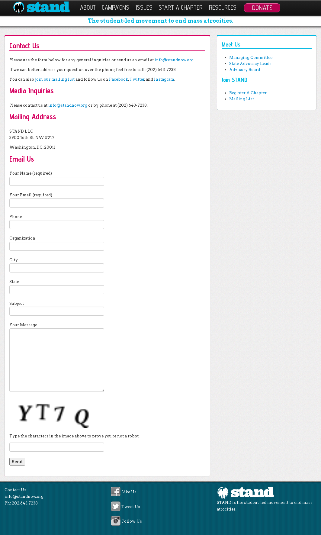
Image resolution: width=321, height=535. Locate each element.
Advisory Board (244, 69)
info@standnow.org (174, 60)
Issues (144, 7)
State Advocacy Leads (250, 63)
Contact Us (15, 490)
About (88, 7)
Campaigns (115, 7)
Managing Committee (250, 57)
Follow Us (131, 521)
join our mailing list (55, 79)
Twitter (137, 79)
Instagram (164, 79)
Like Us (128, 492)
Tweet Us (130, 506)
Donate (262, 7)
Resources (222, 7)
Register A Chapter (248, 93)
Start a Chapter (181, 7)
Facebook (118, 79)
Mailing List (241, 99)
